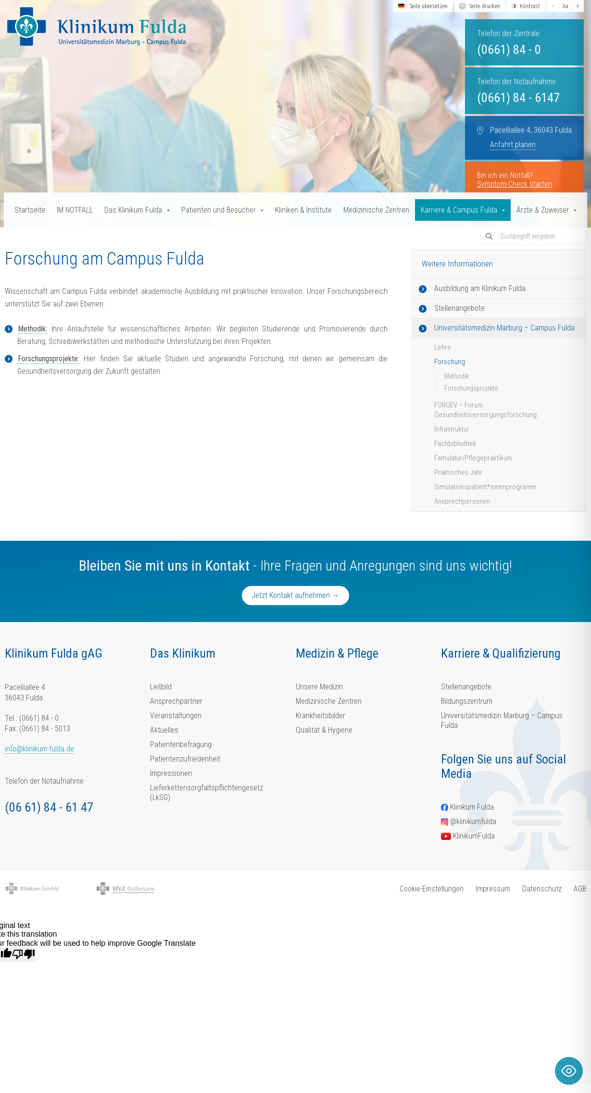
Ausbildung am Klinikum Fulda (480, 288)
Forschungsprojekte (471, 388)
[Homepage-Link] (96, 26)
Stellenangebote (459, 308)
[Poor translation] (23, 954)
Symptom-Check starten (514, 184)
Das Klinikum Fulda (133, 210)
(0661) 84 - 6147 (518, 97)
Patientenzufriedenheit (185, 758)
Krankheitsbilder (320, 715)
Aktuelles (164, 730)
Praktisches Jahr (458, 472)
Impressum (493, 888)
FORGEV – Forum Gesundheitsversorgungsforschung (485, 410)
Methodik (456, 376)
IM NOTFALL (75, 210)
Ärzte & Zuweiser (542, 210)
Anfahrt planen (513, 144)
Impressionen (171, 773)
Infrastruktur (451, 429)
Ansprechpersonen (462, 501)
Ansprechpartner (176, 701)
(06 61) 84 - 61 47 (49, 807)
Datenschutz (542, 888)
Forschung (449, 361)
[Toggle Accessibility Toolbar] (569, 1071)
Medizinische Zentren (376, 210)
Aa (565, 6)
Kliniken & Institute (303, 210)
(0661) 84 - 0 (509, 49)
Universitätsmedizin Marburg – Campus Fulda (504, 327)
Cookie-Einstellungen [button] (432, 888)
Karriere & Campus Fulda (459, 210)
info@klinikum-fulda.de (39, 748)
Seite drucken (484, 6)
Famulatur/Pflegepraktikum (473, 458)
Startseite (29, 210)
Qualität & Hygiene (324, 730)
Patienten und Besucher (218, 210)
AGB (580, 888)
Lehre (442, 347)
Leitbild (161, 686)
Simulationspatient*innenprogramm (485, 487)
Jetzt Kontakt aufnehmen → (295, 595)
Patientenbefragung (181, 744)
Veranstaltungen (175, 715)
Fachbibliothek (455, 443)
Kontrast (530, 6)
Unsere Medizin (319, 686)
